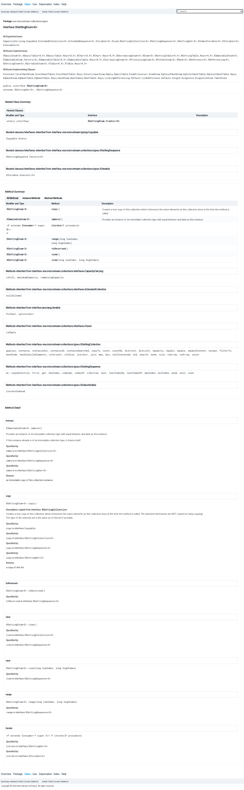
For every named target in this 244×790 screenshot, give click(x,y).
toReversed (59, 248)
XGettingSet (185, 41)
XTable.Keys (72, 63)
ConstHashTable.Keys (69, 74)
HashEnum (63, 77)
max (101, 354)
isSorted (92, 372)
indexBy (67, 372)
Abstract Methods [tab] (53, 198)
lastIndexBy (116, 372)
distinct (130, 350)
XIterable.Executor (18, 175)
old (135, 354)
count (106, 350)
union (195, 354)
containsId (57, 350)
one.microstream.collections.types (30, 21)
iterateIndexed (15, 391)
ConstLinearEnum (94, 74)
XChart (81, 55)
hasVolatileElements (33, 354)
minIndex (163, 372)
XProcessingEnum (139, 59)
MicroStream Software (27, 786)
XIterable (228, 41)
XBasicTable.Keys (57, 55)
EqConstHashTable (194, 74)
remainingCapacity (52, 277)
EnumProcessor (138, 74)
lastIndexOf (134, 372)
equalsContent (197, 350)
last (103, 372)
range (55, 238)
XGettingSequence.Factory (22, 156)
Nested (13, 12)
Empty (109, 74)
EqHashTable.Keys (45, 77)
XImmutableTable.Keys (81, 59)
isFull (10, 277)
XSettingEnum (11, 63)
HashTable (76, 77)
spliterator (26, 313)
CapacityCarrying (14, 41)
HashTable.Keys (94, 77)
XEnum (145, 55)
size (162, 354)
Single (176, 77)
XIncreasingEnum (113, 59)
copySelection (20, 372)
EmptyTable (121, 74)
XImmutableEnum (223, 55)
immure (56, 219)
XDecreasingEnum (126, 55)
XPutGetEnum (163, 59)
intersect (55, 354)
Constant (8, 74)
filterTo (225, 350)
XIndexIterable (207, 41)
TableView (220, 77)
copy (54, 209)
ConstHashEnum (24, 74)
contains (24, 350)
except (213, 350)
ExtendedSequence (79, 41)
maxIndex (150, 372)
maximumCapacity (27, 277)
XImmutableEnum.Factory (18, 59)
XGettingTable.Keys (193, 55)
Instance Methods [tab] (31, 198)
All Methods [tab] (12, 198)
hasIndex (54, 372)
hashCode (11, 354)
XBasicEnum (10, 55)
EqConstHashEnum (171, 74)
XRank (180, 59)
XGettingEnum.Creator (101, 121)
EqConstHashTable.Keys (221, 74)
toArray (172, 354)
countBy (117, 350)
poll (182, 372)
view (54, 254)
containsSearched (78, 350)
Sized (115, 41)
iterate (56, 225)
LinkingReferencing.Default (123, 77)
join (93, 354)
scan (191, 372)
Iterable (101, 41)
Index (56, 4)
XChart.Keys (100, 55)
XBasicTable (30, 55)
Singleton (187, 77)
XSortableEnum (34, 63)
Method (34, 12)
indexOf (79, 372)
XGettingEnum (15, 209)
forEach (11, 313)
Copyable (31, 41)
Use (35, 4)
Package (18, 4)
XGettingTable (164, 55)
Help (63, 4)
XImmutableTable (49, 59)
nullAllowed (13, 295)
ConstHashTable (45, 74)
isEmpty (11, 332)
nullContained (121, 354)
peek (174, 372)
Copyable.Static (16, 138)
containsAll (40, 350)
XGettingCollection (132, 41)
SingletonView (204, 77)
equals (170, 350)
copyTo (96, 350)
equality (158, 350)
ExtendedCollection (50, 41)
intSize (69, 354)
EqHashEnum (10, 77)
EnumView (154, 74)
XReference (196, 59)
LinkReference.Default (156, 77)
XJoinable (9, 45)
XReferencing (216, 59)
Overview (6, 4)
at (7, 372)
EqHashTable (25, 77)
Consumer (27, 225)
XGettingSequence (161, 41)
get (44, 372)
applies (11, 350)
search (144, 354)
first (35, 372)
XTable (52, 63)
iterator (82, 354)
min (108, 354)
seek (153, 354)
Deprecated (45, 4)
